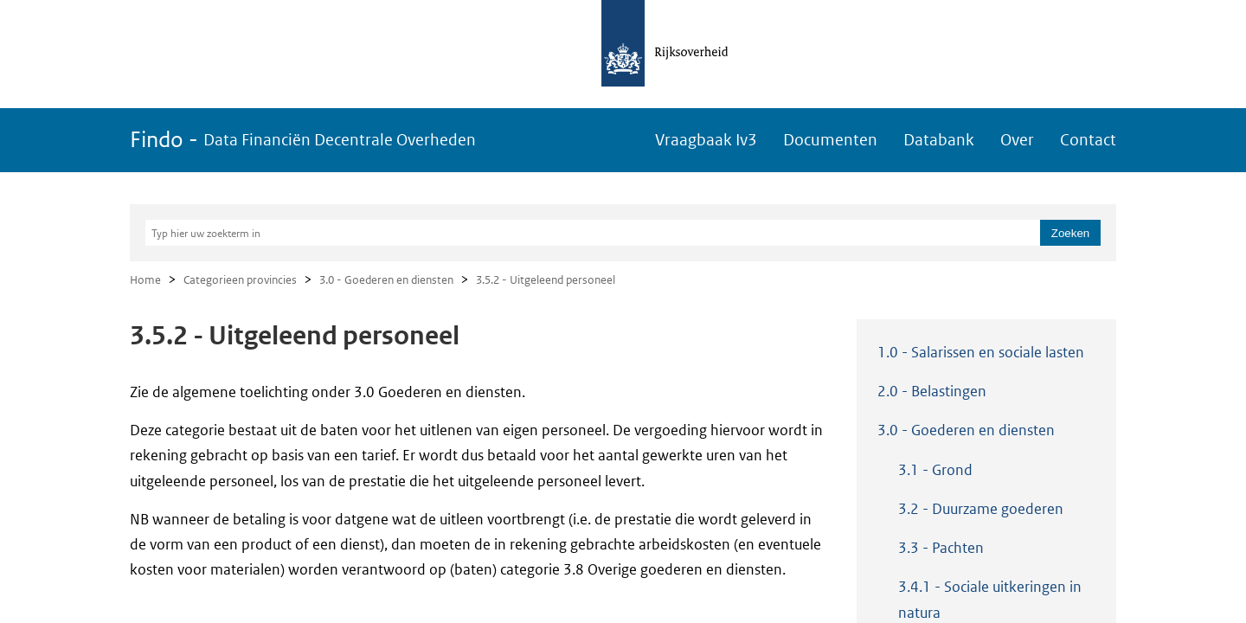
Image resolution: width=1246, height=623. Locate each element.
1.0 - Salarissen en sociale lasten (980, 352)
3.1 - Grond (935, 469)
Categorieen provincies (240, 280)
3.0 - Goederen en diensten (386, 280)
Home (145, 280)
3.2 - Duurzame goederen (980, 508)
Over (1017, 140)
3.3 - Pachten (941, 547)
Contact (1088, 140)
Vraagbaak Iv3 (706, 140)
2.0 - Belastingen (931, 391)
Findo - (303, 139)
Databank (938, 140)
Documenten (830, 140)
